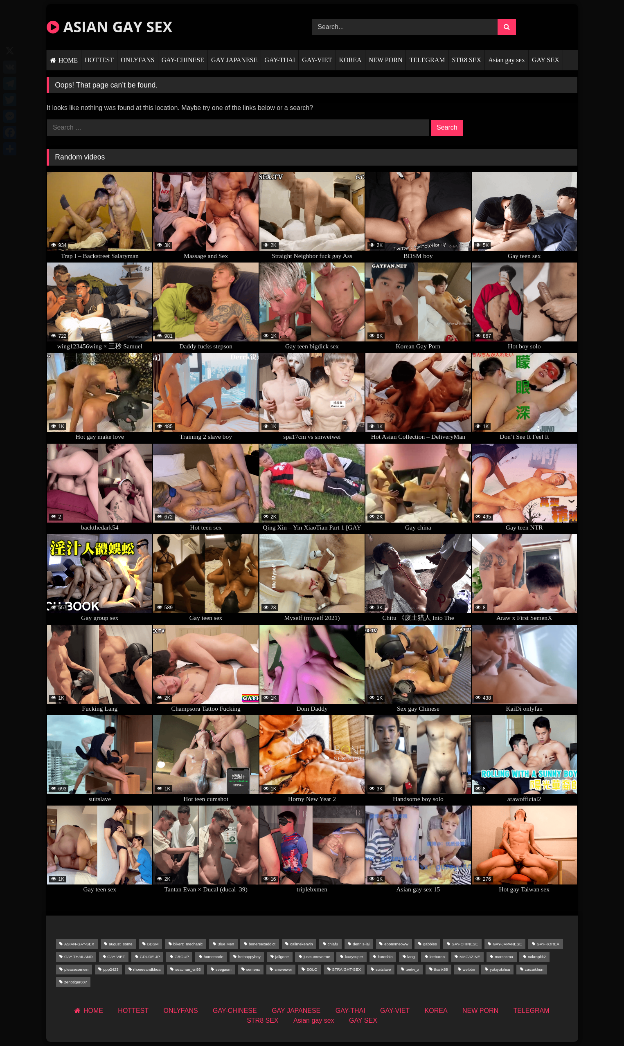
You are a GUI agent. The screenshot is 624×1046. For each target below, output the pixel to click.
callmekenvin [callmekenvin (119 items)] (301, 944)
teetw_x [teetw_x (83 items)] (412, 969)
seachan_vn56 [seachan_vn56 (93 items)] (187, 969)
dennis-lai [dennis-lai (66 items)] (361, 944)
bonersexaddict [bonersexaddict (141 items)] (262, 944)
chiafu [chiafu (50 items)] (333, 944)
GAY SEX (545, 59)
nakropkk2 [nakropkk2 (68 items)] (537, 956)
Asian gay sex (506, 59)
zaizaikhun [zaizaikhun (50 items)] (534, 969)
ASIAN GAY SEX (109, 27)
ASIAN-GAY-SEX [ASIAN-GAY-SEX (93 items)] (79, 944)
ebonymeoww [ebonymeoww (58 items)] (396, 944)
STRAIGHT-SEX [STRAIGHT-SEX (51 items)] (346, 969)
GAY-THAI (279, 59)
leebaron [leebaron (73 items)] (437, 956)
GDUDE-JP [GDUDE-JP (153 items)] (150, 956)
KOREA (350, 59)
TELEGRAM (427, 59)
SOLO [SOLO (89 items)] (312, 969)
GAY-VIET (317, 59)
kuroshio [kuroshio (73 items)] (385, 956)
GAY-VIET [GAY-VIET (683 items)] (116, 956)
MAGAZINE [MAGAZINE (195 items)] (470, 956)
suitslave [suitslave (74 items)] (383, 969)
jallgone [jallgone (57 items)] (282, 956)
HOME (68, 60)
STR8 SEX (467, 59)
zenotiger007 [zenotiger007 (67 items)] (75, 982)
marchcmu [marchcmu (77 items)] (504, 956)
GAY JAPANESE (234, 59)
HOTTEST (99, 59)
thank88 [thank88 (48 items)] (441, 969)
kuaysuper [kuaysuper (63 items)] (354, 956)
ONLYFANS (138, 59)
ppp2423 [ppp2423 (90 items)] (110, 969)
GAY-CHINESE (183, 59)
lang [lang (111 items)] (411, 956)
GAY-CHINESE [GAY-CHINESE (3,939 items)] (465, 944)
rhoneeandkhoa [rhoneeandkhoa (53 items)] (147, 969)
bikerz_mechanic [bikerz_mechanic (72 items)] (188, 944)
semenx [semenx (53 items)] (253, 969)
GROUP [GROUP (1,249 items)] (182, 956)
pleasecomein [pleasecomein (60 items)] (76, 969)
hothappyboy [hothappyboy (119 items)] (249, 956)
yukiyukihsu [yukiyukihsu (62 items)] (500, 969)
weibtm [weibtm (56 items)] (469, 969)
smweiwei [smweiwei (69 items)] (283, 969)
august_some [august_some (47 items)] (121, 944)
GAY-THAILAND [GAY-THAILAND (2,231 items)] (78, 956)
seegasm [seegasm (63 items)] (224, 969)
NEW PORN (386, 59)
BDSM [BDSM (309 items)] (153, 944)
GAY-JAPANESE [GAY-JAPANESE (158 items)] (507, 944)
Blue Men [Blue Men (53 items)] (225, 944)
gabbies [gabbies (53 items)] (430, 944)
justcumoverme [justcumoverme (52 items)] (317, 956)
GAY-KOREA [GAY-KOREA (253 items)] (547, 944)
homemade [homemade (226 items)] (213, 956)
